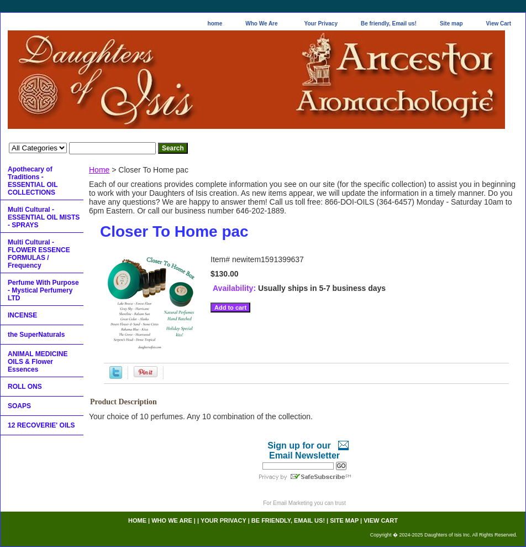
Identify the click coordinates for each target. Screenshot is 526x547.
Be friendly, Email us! (389, 23)
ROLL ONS (25, 386)
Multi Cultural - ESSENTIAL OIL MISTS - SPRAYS (44, 217)
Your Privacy (321, 23)
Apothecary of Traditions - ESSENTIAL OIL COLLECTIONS (32, 180)
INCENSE (22, 315)
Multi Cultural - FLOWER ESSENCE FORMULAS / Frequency (39, 253)
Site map (451, 23)
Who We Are (261, 23)
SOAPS (19, 406)
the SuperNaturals (36, 334)
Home (99, 169)
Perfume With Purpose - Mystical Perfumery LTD (43, 290)
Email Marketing (293, 503)
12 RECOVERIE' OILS (41, 425)
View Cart (498, 23)
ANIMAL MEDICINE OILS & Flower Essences (37, 361)
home (215, 23)
